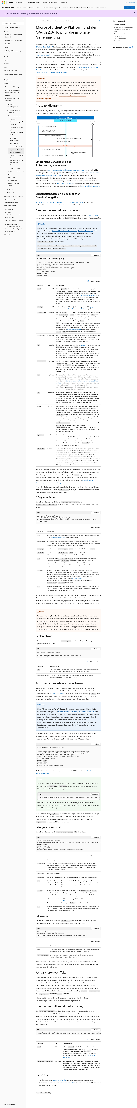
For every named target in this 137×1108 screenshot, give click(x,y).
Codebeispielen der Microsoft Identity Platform (51, 72)
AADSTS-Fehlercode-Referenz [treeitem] (14, 221)
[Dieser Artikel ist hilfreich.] (130, 47)
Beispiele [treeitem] (7, 44)
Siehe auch (117, 40)
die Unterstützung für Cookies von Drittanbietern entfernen (67, 170)
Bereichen (84, 345)
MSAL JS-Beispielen (59, 1080)
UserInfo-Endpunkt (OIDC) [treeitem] (14, 185)
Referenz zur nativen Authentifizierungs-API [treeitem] (11, 201)
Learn (37, 21)
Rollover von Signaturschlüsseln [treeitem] (13, 179)
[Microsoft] (3, 2)
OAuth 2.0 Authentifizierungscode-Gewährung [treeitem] (16, 122)
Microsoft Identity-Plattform (63, 21)
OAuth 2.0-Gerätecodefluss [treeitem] (14, 139)
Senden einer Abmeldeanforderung (120, 37)
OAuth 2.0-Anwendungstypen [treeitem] (12, 105)
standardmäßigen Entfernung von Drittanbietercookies (77, 712)
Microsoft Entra (46, 21)
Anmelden (132, 2)
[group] (68, 797)
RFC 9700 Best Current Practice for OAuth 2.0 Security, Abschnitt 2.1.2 (59, 202)
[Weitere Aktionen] (99, 21)
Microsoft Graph (58, 693)
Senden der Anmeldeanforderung (123, 27)
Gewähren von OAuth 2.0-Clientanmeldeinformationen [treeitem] (16, 131)
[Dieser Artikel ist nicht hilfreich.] (132, 47)
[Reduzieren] (23, 19)
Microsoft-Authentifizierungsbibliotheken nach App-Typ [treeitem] (14, 215)
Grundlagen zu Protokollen (87, 295)
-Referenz (68, 901)
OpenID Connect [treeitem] (15, 168)
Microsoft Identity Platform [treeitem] (12, 28)
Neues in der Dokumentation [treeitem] (13, 40)
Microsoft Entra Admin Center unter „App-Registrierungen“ (72, 231)
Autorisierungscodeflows (44, 55)
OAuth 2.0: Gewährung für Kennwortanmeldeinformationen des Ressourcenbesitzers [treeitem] (16, 160)
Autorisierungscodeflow (65, 183)
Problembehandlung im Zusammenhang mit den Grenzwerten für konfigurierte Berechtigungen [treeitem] (14, 227)
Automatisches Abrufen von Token (122, 30)
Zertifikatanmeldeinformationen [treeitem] (16, 173)
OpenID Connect (92, 215)
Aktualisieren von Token (121, 34)
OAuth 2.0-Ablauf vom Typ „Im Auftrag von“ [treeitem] (16, 145)
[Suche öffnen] (126, 2)
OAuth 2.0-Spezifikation (43, 47)
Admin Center (129, 8)
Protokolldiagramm (119, 24)
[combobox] (13, 23)
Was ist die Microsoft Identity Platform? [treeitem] (13, 36)
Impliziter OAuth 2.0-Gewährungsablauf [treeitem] (16, 151)
